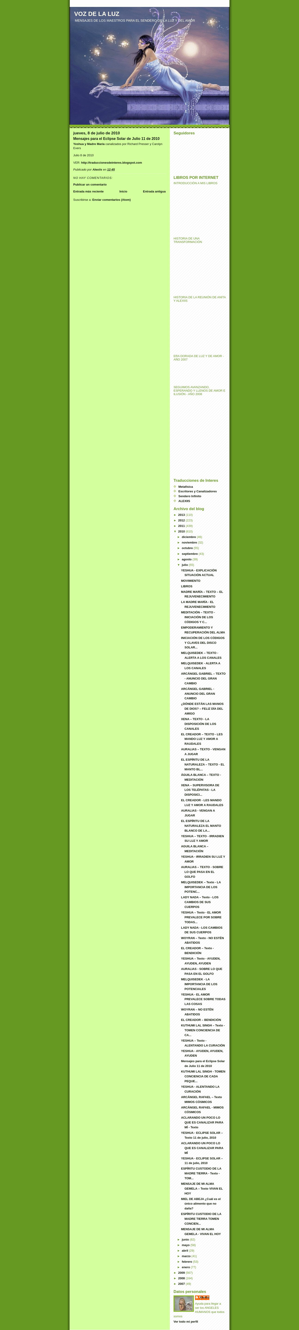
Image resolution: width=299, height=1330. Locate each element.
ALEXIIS (184, 501)
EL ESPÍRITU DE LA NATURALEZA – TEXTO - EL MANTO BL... (202, 764)
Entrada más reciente (88, 191)
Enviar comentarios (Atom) (111, 199)
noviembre (190, 542)
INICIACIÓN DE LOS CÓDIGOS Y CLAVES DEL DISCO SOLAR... (203, 642)
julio (185, 565)
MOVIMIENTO (190, 580)
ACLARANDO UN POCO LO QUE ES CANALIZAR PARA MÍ (202, 1148)
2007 (182, 1284)
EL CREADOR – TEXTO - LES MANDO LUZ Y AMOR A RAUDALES (202, 739)
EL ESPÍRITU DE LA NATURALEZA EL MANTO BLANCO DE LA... (201, 825)
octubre (188, 548)
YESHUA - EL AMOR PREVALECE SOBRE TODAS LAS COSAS (203, 999)
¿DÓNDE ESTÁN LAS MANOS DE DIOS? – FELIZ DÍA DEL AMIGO (202, 708)
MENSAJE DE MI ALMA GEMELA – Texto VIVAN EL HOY (202, 1188)
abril (185, 1250)
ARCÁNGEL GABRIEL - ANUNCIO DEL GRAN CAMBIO (198, 693)
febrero (187, 1261)
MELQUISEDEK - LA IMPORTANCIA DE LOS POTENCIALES (199, 984)
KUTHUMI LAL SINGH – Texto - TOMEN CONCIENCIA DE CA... (203, 1030)
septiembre (190, 554)
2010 (182, 531)
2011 (182, 526)
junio (186, 1239)
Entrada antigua (154, 191)
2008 (182, 1278)
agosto (187, 559)
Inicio (123, 191)
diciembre (189, 537)
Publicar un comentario (90, 184)
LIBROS (186, 586)
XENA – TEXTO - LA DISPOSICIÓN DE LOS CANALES (198, 723)
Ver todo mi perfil (186, 1321)
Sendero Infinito (189, 496)
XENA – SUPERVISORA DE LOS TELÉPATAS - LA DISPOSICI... (200, 790)
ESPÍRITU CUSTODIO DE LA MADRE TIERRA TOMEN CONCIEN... (201, 1218)
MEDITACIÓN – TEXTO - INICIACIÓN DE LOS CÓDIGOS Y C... (198, 617)
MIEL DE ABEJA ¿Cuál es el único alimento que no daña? (200, 1203)
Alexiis (204, 1297)
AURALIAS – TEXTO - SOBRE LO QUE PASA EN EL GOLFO (202, 871)
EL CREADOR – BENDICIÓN (201, 1020)
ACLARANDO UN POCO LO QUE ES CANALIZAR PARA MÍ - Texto (202, 1122)
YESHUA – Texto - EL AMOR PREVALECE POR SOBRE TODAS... (201, 917)
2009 (182, 1272)
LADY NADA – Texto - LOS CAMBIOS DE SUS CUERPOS (199, 902)
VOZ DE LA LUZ (96, 13)
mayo (186, 1245)
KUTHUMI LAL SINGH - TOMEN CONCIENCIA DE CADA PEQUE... (203, 1076)
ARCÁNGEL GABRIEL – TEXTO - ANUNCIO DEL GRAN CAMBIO (203, 678)
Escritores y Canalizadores (197, 491)
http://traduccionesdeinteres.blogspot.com (111, 162)
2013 (182, 515)
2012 (182, 520)
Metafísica (185, 486)
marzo (187, 1256)
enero (186, 1267)
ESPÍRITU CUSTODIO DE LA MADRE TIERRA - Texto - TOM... (201, 1173)
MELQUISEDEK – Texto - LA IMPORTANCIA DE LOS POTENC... (201, 887)
